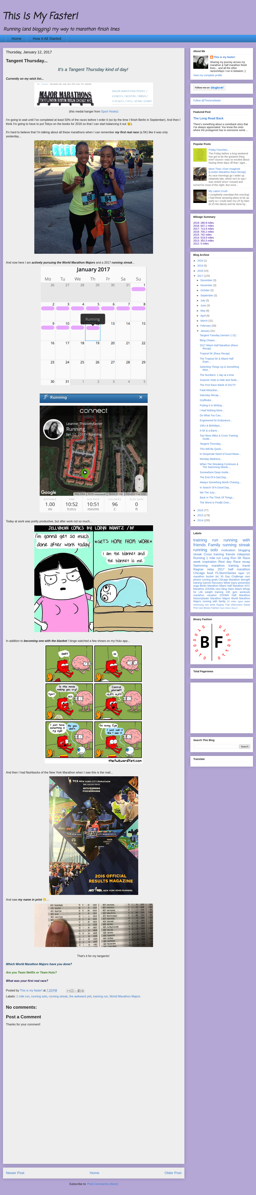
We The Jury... (208, 492)
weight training (214, 592)
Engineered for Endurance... (216, 420)
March (204, 320)
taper (241, 573)
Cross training (214, 554)
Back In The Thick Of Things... (217, 497)
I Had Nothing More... (212, 410)
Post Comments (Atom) (102, 1184)
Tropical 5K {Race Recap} (215, 353)
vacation (212, 595)
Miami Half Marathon (231, 585)
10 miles (231, 601)
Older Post (173, 1173)
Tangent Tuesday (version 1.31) (218, 335)
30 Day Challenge (231, 576)
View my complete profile (207, 75)
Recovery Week (221, 582)
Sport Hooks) (109, 111)
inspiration (209, 561)
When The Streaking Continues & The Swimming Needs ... (219, 466)
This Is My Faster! (40, 17)
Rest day (225, 561)
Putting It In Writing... (212, 405)
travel (246, 565)
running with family (214, 601)
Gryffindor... (206, 400)
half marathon (239, 569)
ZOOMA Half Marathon (234, 595)
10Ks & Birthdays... (211, 425)
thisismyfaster (201, 598)
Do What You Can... (211, 415)
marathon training (225, 565)
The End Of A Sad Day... (214, 477)
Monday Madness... (211, 458)
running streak (58, 996)
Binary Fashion (211, 608)
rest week (210, 605)
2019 (200, 265)
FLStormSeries (225, 573)
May (203, 310)
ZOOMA (210, 588)
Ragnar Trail (222, 605)
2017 (200, 275)
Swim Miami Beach (229, 608)
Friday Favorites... (219, 149)
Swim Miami (235, 588)
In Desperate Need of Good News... (220, 453)
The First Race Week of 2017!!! (218, 385)
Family (214, 545)
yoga (196, 585)
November (206, 285)
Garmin (207, 582)
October (205, 290)
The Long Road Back (208, 118)
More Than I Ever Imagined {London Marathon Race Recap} (227, 170)
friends (230, 554)
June (203, 305)
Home (16, 39)
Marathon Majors (220, 598)
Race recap (241, 561)
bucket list (212, 576)
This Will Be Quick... (211, 448)
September (207, 295)
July (203, 300)
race (200, 608)
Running (199, 558)
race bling (221, 588)
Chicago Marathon (229, 579)
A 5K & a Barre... (209, 430)
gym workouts (241, 592)
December (206, 280)
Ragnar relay (203, 569)
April (203, 315)
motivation (228, 550)
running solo (39, 996)
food (210, 573)
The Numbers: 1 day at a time (217, 374)
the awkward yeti (80, 996)
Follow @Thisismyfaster (207, 100)
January (205, 330)
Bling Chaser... (208, 340)
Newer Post (15, 1173)
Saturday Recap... (210, 395)
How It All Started (47, 39)
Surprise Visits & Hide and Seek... (219, 380)
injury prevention (240, 582)
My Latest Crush (218, 191)
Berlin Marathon (209, 585)
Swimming (200, 565)
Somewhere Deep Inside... (215, 472)
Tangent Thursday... (211, 443)
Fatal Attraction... (209, 390)
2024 (200, 260)
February (205, 325)
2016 (200, 510)
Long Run (229, 558)
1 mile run (22, 996)
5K (240, 558)
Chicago (199, 573)
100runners (236, 605)
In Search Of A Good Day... (215, 487)
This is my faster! (224, 57)
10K (228, 592)
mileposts (243, 554)
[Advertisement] (94, 1138)
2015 (200, 515)
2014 (200, 520)
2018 (200, 270)
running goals (210, 579)
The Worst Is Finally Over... (215, 502)
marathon (198, 595)
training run (100, 996)
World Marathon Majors (125, 996)
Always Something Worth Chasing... (220, 482)
